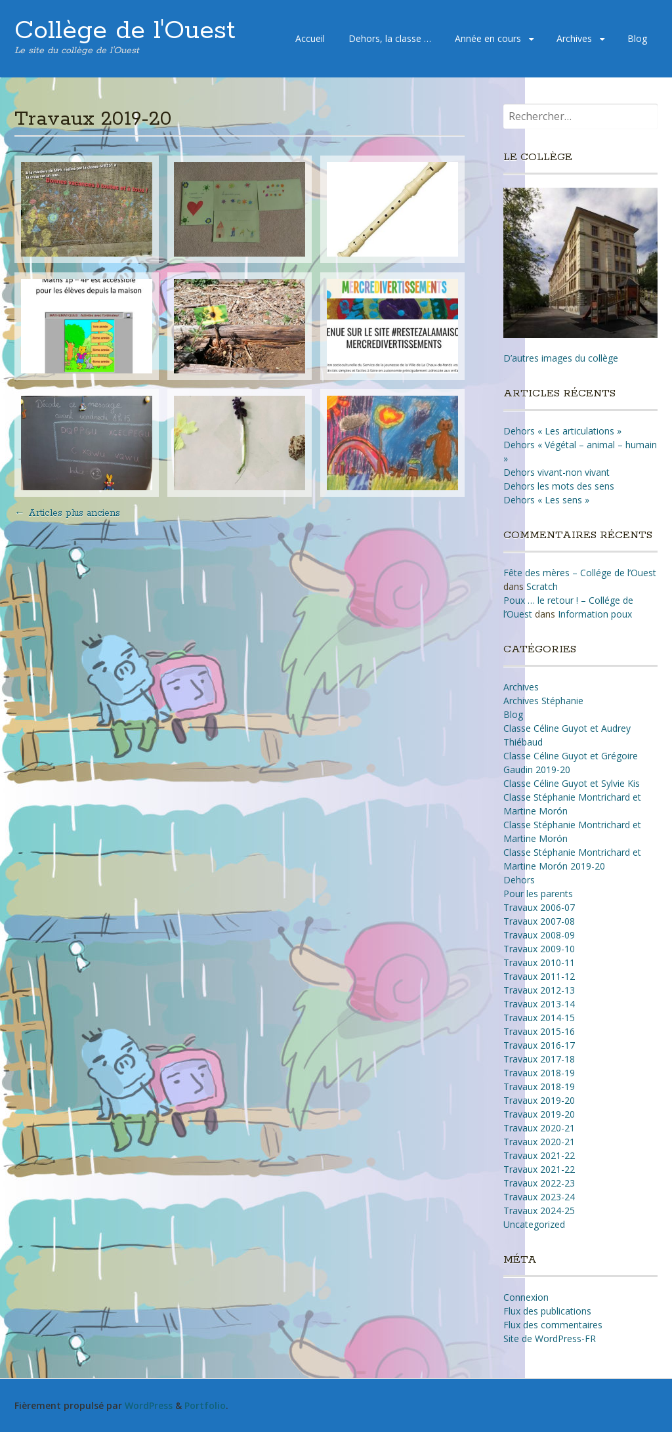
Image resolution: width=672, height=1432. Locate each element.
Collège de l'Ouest (125, 30)
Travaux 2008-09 (539, 935)
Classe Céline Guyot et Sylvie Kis (571, 783)
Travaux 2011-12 (539, 976)
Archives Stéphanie (543, 700)
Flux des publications (547, 1311)
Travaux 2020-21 (539, 1128)
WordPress (149, 1405)
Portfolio (205, 1405)
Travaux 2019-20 (539, 1100)
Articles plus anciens (67, 513)
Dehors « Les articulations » (562, 431)
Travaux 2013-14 (539, 1004)
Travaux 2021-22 (539, 1155)
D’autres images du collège (560, 358)
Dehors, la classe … (389, 38)
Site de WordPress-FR (549, 1338)
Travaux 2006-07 (539, 907)
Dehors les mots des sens (558, 486)
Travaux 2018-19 (539, 1072)
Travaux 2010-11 (539, 962)
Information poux (595, 614)
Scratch (542, 586)
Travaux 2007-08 (539, 921)
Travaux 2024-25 (539, 1210)
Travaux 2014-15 (539, 1017)
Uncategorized (534, 1224)
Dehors (519, 880)
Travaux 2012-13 (539, 990)
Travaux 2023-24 (539, 1196)
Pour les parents (538, 893)
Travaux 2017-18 (539, 1059)
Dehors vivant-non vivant (556, 472)
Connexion (526, 1297)
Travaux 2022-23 (539, 1183)
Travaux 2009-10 (539, 948)
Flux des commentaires (552, 1324)
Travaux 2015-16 (539, 1031)
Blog (637, 38)
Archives (574, 38)
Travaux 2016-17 (539, 1045)
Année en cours (488, 38)
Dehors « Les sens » (546, 500)
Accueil (310, 38)
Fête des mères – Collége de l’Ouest (579, 572)
